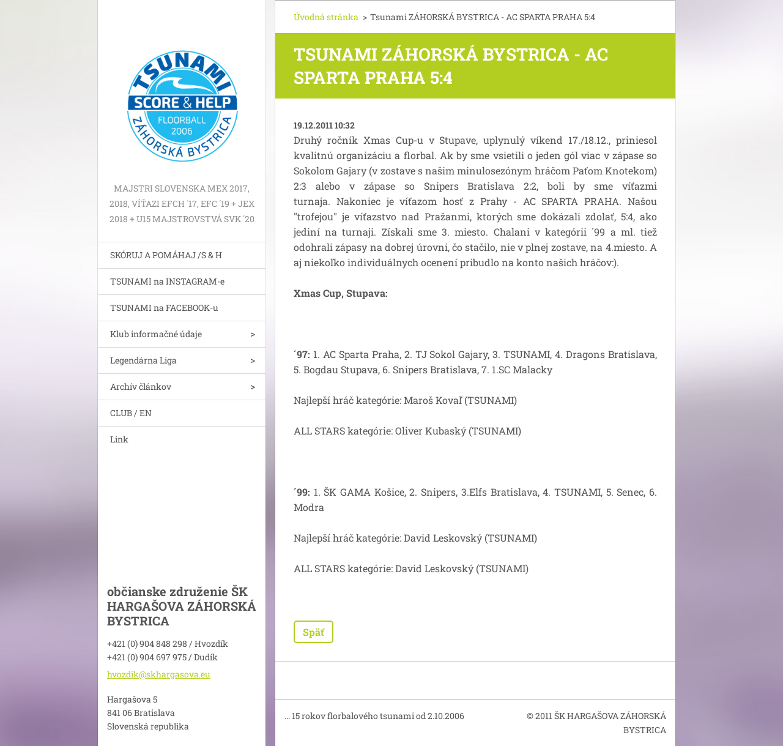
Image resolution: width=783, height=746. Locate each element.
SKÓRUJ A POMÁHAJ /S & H (166, 255)
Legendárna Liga (143, 360)
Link (119, 439)
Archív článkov (140, 386)
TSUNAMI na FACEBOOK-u (164, 307)
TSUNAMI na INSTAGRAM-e (167, 281)
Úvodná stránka (326, 17)
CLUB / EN (131, 413)
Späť (313, 631)
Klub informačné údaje (156, 334)
